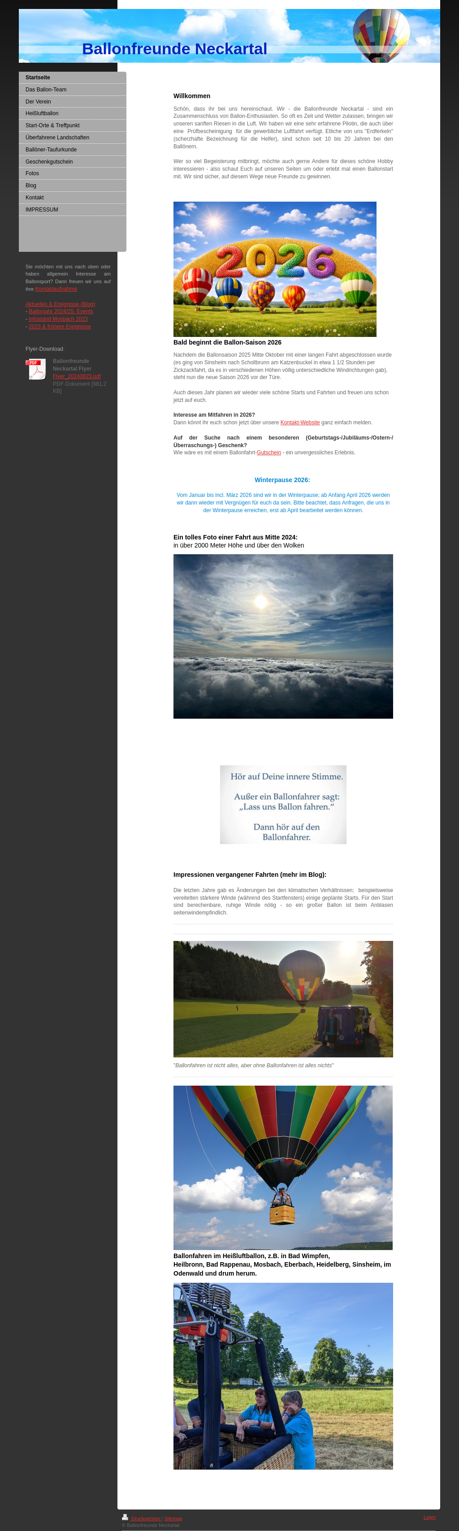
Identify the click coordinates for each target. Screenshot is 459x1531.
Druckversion (141, 1518)
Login (430, 1517)
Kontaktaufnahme (56, 289)
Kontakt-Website (300, 422)
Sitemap (173, 1518)
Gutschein (269, 452)
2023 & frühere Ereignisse (60, 326)
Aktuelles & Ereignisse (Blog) (60, 304)
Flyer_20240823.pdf (77, 376)
